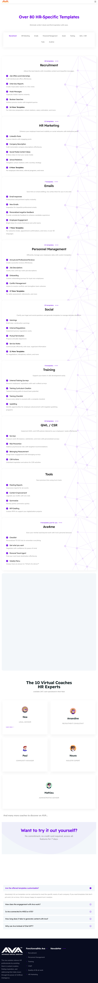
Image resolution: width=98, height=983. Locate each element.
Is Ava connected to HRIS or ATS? (48, 911)
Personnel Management (36, 957)
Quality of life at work (35, 970)
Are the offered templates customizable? (48, 888)
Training (31, 962)
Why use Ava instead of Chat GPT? (48, 926)
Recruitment (32, 953)
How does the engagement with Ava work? (48, 904)
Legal (30, 966)
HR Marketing (33, 974)
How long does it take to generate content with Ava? (48, 918)
